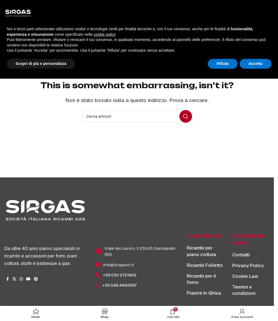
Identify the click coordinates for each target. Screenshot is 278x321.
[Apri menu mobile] (13, 8)
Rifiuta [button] (223, 306)
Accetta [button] (256, 306)
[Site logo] (137, 8)
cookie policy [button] (104, 277)
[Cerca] (137, 116)
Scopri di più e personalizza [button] (41, 306)
